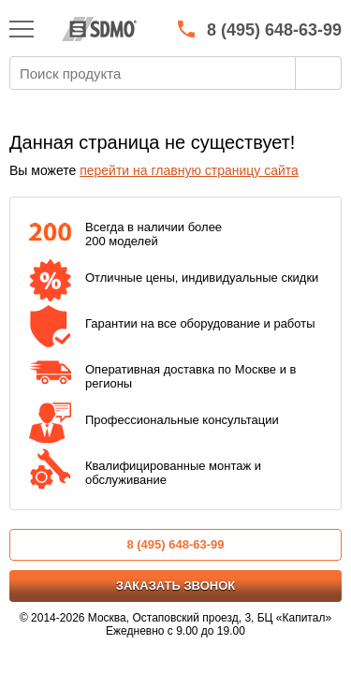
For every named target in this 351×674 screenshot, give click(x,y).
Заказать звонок (175, 586)
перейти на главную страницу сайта (189, 170)
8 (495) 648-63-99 (175, 544)
